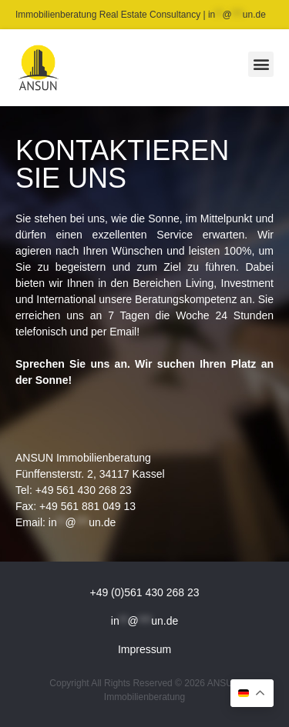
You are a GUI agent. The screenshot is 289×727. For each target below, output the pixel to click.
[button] (261, 64)
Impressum (144, 649)
